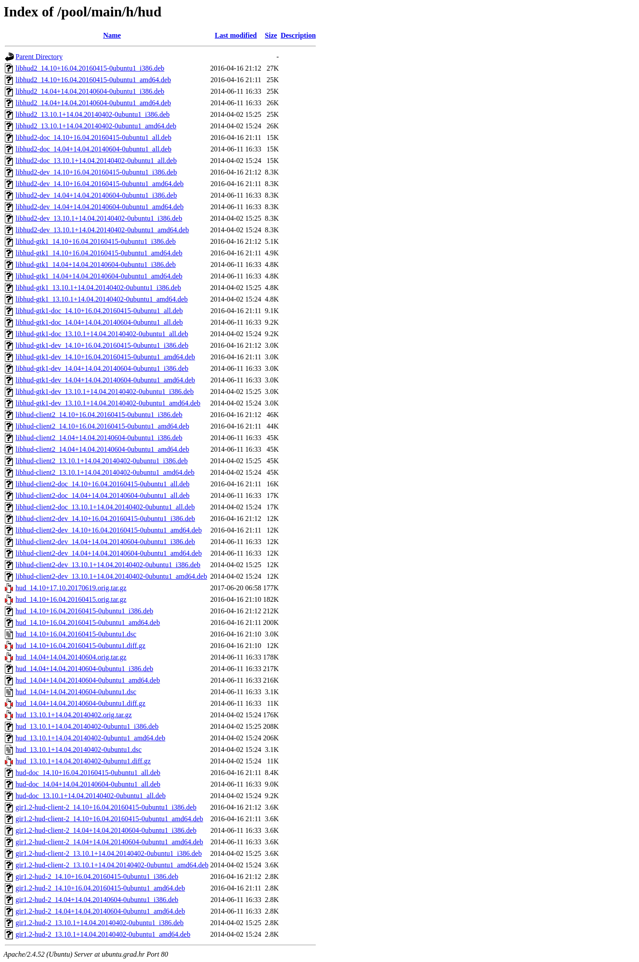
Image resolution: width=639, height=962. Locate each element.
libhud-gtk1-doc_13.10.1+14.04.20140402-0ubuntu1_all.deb (102, 334)
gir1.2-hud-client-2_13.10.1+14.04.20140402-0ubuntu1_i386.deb (109, 853)
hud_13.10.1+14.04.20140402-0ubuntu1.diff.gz (83, 761)
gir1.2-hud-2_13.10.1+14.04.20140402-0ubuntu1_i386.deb (100, 922)
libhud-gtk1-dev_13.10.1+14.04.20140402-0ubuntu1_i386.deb (104, 391)
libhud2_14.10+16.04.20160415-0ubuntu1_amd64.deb (93, 79)
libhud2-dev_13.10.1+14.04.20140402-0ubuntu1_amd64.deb (102, 230)
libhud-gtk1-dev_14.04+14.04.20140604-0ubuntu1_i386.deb (102, 368)
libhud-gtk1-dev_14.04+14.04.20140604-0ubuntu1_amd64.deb (105, 380)
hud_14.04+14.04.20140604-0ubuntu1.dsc (76, 692)
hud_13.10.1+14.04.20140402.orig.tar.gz (74, 715)
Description (298, 35)
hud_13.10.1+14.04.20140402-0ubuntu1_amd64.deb (90, 738)
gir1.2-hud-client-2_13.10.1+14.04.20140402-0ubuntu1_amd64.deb (112, 865)
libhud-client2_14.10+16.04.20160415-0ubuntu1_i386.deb (99, 414)
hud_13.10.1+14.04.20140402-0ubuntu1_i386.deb (87, 726)
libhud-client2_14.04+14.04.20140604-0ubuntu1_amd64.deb (102, 449)
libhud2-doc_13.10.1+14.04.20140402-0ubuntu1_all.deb (96, 160)
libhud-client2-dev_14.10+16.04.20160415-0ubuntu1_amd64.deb (109, 530)
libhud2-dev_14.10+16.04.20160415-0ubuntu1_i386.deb (96, 172)
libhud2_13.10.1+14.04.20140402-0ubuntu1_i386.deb (93, 114)
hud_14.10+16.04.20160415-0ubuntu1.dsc (76, 634)
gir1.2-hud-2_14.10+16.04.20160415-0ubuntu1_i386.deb (97, 876)
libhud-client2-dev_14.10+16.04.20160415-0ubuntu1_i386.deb (105, 518)
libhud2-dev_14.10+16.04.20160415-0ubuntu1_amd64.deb (100, 183)
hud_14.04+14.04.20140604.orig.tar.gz (71, 657)
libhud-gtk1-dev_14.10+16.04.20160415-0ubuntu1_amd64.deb (105, 357)
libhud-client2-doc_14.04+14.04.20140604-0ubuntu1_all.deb (102, 495)
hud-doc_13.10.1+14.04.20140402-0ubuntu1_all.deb (91, 795)
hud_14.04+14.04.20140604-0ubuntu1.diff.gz (81, 703)
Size (271, 35)
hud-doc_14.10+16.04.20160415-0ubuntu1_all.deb (88, 772)
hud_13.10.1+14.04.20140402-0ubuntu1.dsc (79, 749)
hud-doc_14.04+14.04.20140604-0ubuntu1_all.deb (88, 784)
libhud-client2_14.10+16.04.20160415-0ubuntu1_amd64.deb (102, 426)
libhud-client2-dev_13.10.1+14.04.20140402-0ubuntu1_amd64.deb (111, 576)
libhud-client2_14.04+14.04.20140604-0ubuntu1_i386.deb (99, 437)
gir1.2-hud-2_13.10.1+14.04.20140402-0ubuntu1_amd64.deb (103, 934)
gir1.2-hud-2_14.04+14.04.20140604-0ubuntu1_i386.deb (97, 899)
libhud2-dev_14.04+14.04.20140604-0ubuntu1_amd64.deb (100, 207)
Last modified (236, 35)
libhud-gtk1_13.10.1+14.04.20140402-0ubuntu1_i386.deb (98, 287)
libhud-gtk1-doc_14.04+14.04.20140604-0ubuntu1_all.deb (99, 322)
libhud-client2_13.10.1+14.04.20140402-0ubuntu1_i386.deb (102, 461)
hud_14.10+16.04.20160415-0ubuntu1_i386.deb (84, 611)
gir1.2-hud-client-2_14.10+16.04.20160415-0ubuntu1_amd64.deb (109, 819)
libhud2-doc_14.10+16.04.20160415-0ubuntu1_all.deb (93, 137)
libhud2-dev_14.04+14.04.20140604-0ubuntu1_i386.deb (96, 195)
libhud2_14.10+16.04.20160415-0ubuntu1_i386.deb (90, 68)
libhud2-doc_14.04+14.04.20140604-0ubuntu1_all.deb (93, 149)
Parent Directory (39, 56)
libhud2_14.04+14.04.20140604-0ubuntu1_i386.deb (90, 91)
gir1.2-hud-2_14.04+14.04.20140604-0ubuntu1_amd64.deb (100, 911)
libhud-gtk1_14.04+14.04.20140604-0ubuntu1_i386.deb (96, 264)
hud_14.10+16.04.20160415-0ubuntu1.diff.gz (81, 645)
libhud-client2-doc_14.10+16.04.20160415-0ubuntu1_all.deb (102, 484)
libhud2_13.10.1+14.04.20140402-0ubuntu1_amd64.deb (96, 126)
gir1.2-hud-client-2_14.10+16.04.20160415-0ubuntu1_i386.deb (106, 807)
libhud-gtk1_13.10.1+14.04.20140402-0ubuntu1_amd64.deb (102, 299)
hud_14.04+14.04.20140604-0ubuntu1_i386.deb (84, 668)
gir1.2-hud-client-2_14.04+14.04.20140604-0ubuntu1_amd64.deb (109, 842)
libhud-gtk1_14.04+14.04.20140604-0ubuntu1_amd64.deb (99, 276)
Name (112, 35)
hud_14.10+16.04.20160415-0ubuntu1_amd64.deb (88, 622)
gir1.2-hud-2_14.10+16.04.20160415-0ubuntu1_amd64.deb (100, 888)
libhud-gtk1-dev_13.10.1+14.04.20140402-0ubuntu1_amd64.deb (108, 403)
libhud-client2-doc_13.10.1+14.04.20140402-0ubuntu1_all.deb (105, 507)
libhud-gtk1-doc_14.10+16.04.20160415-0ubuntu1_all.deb (99, 310)
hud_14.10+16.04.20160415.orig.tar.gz (71, 599)
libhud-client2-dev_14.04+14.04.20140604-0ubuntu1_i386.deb (105, 541)
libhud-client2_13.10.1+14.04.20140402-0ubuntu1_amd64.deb (105, 472)
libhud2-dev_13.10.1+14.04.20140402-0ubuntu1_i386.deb (99, 218)
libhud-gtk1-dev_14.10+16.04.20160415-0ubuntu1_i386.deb (102, 345)
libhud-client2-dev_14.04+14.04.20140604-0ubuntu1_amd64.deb (109, 553)
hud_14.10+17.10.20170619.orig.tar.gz (71, 588)
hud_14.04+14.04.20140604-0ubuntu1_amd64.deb (88, 680)
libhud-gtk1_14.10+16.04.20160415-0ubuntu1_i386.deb (96, 241)
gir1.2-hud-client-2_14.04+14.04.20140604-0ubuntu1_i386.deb (106, 830)
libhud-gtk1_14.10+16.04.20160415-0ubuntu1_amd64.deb (99, 253)
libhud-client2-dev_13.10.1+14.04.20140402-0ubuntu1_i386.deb (108, 564)
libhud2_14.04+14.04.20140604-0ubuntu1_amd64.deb (93, 103)
